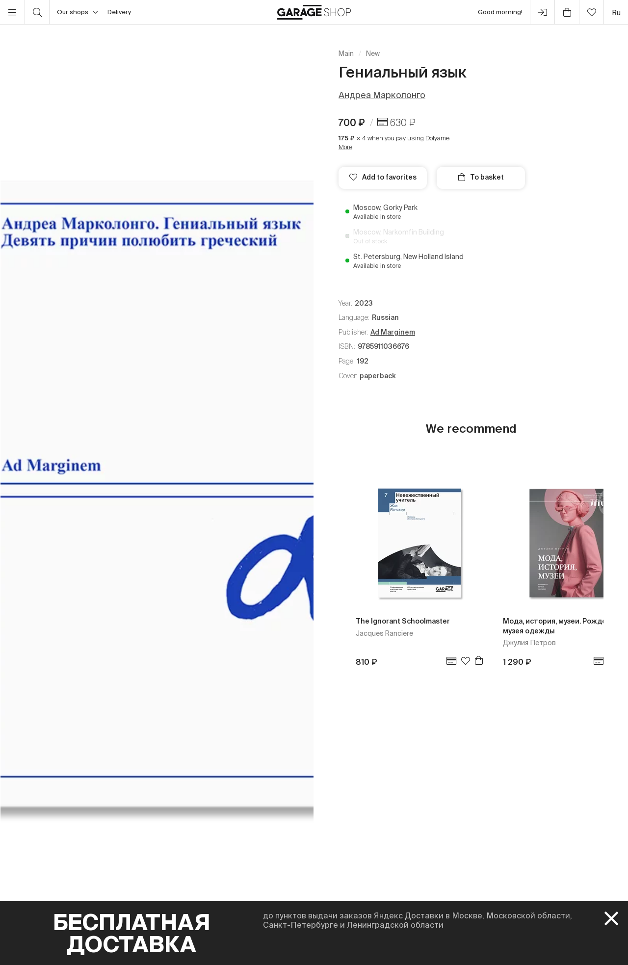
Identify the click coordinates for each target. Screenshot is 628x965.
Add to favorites (383, 177)
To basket (481, 177)
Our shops (77, 12)
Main (346, 53)
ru (616, 12)
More (345, 147)
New (373, 53)
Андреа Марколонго (382, 95)
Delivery (119, 12)
